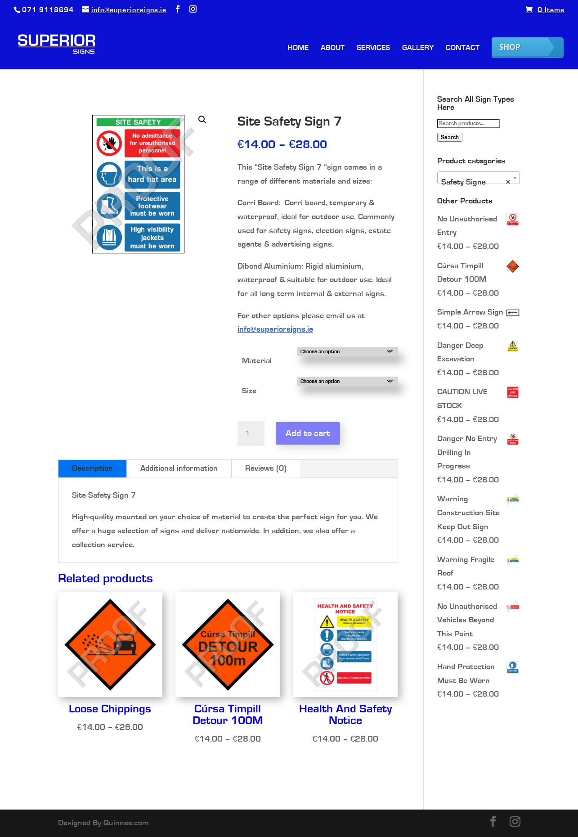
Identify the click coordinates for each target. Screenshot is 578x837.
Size (249, 391)
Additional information (179, 468)
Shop (509, 47)
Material (257, 361)
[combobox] (478, 177)
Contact (462, 48)
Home (298, 48)
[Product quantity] (250, 433)
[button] (202, 120)
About (333, 48)
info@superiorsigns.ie (275, 329)
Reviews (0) (266, 468)
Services (373, 48)
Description (92, 468)
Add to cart (308, 433)
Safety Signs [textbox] (476, 182)
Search (450, 137)
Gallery (418, 48)
